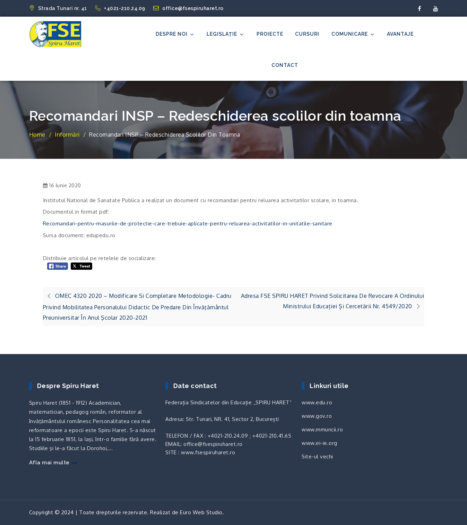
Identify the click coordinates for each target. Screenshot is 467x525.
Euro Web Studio (201, 512)
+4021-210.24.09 (120, 8)
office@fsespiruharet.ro (188, 8)
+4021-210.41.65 (272, 435)
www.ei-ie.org (319, 443)
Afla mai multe (53, 462)
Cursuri (307, 34)
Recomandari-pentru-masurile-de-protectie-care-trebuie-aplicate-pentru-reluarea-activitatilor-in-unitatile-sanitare (187, 223)
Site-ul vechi (317, 456)
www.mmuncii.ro (322, 429)
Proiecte (270, 34)
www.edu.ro (317, 402)
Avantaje (400, 34)
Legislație (225, 34)
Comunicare (353, 34)
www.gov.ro (317, 416)
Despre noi (175, 34)
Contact (284, 65)
